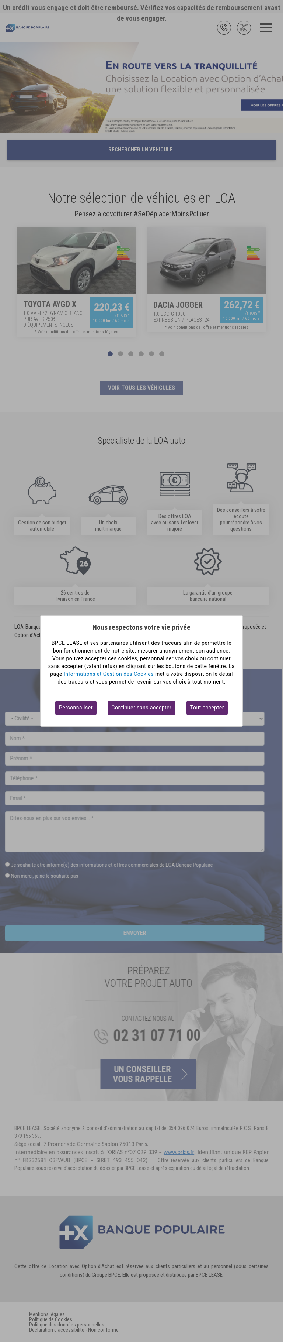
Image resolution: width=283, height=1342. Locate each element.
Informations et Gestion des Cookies (109, 674)
